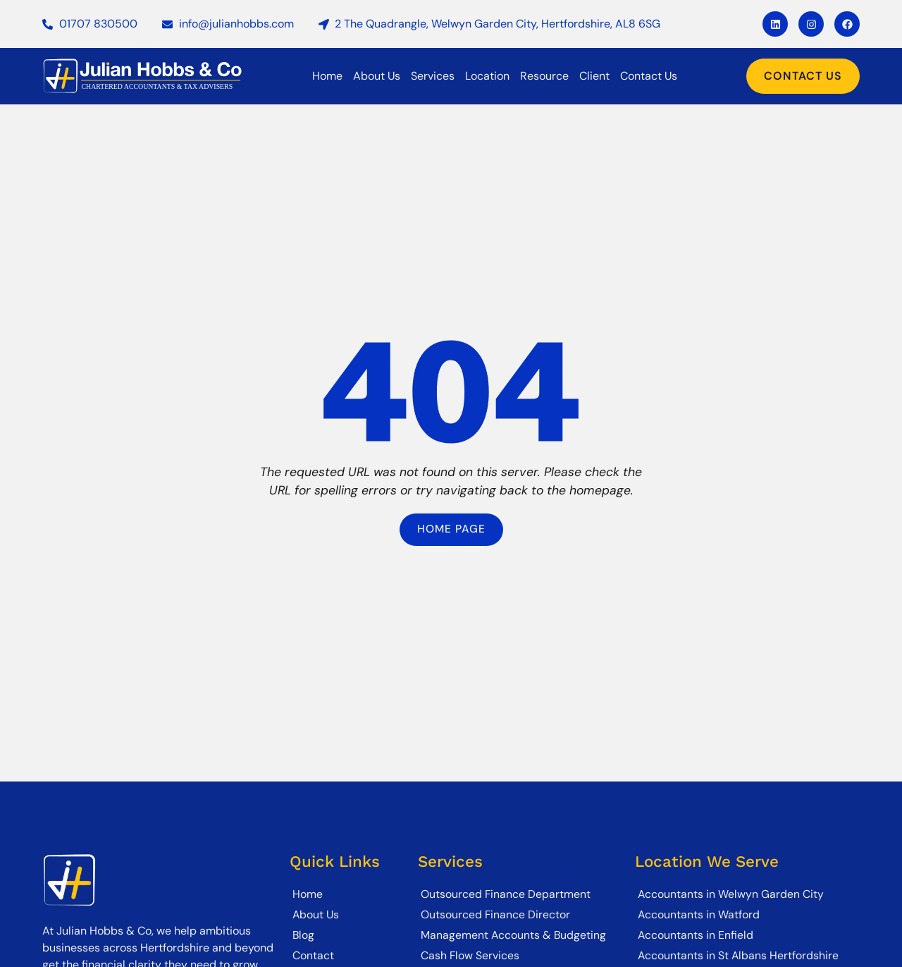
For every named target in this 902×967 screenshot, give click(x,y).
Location (487, 75)
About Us (376, 75)
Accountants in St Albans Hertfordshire (739, 955)
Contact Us (648, 75)
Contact (313, 955)
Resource (544, 75)
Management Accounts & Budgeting (514, 935)
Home (327, 75)
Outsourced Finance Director (496, 914)
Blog (303, 935)
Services (433, 75)
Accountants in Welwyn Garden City (731, 894)
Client (594, 75)
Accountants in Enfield (696, 935)
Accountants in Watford (699, 914)
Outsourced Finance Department (506, 894)
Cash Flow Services (470, 955)
